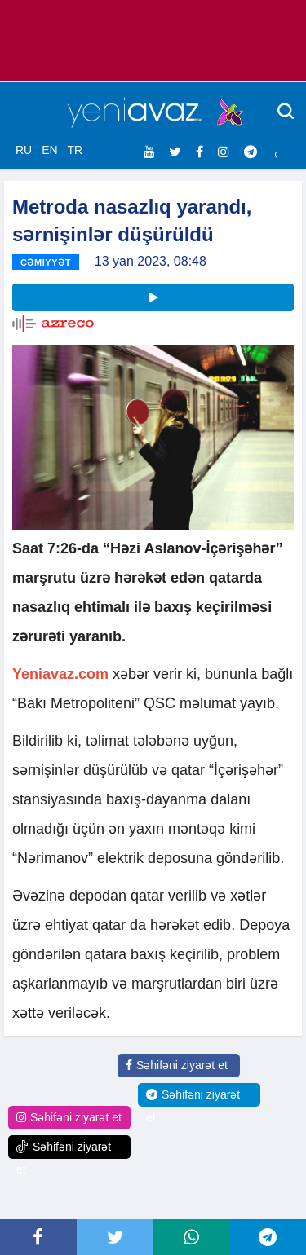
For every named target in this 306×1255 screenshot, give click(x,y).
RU (24, 149)
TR (74, 149)
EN (49, 149)
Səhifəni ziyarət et (177, 1065)
